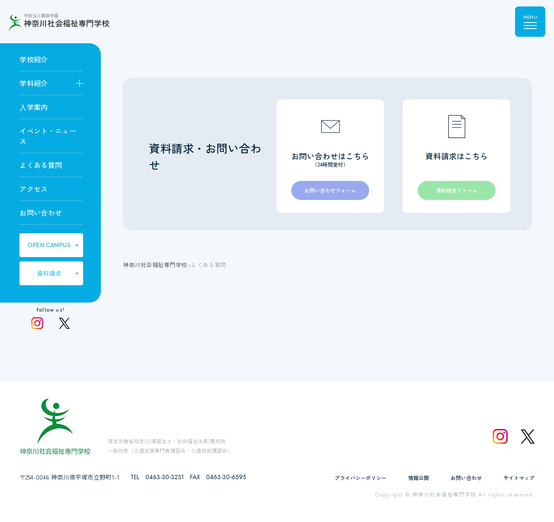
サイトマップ (519, 477)
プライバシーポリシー (361, 477)
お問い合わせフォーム (330, 191)
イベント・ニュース (47, 136)
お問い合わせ (40, 212)
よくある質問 (40, 165)
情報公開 (418, 477)
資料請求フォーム (456, 191)
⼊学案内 (33, 107)
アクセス (33, 189)
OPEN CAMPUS (49, 245)
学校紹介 (33, 59)
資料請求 (49, 273)
